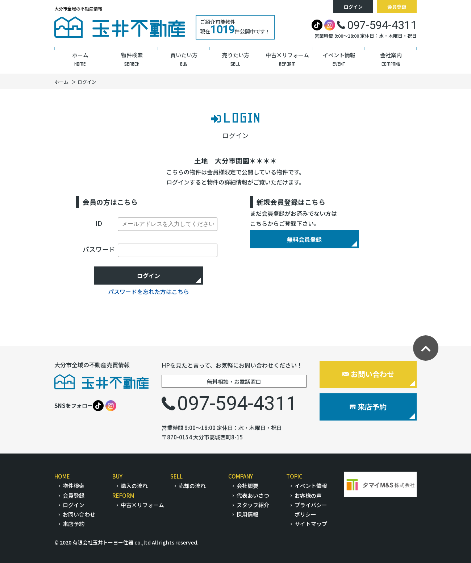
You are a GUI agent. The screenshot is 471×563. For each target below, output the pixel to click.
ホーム (61, 81)
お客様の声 (308, 495)
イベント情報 (311, 485)
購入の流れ (134, 485)
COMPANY (240, 476)
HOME (62, 476)
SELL (176, 476)
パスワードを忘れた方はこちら (148, 291)
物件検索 (73, 485)
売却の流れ (192, 485)
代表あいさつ (253, 495)
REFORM (123, 495)
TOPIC (294, 476)
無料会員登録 (304, 239)
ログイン (353, 6)
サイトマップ (311, 523)
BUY (117, 476)
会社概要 (247, 485)
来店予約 (368, 406)
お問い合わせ (368, 374)
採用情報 (247, 514)
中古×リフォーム (142, 505)
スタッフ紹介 (253, 505)
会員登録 (396, 6)
